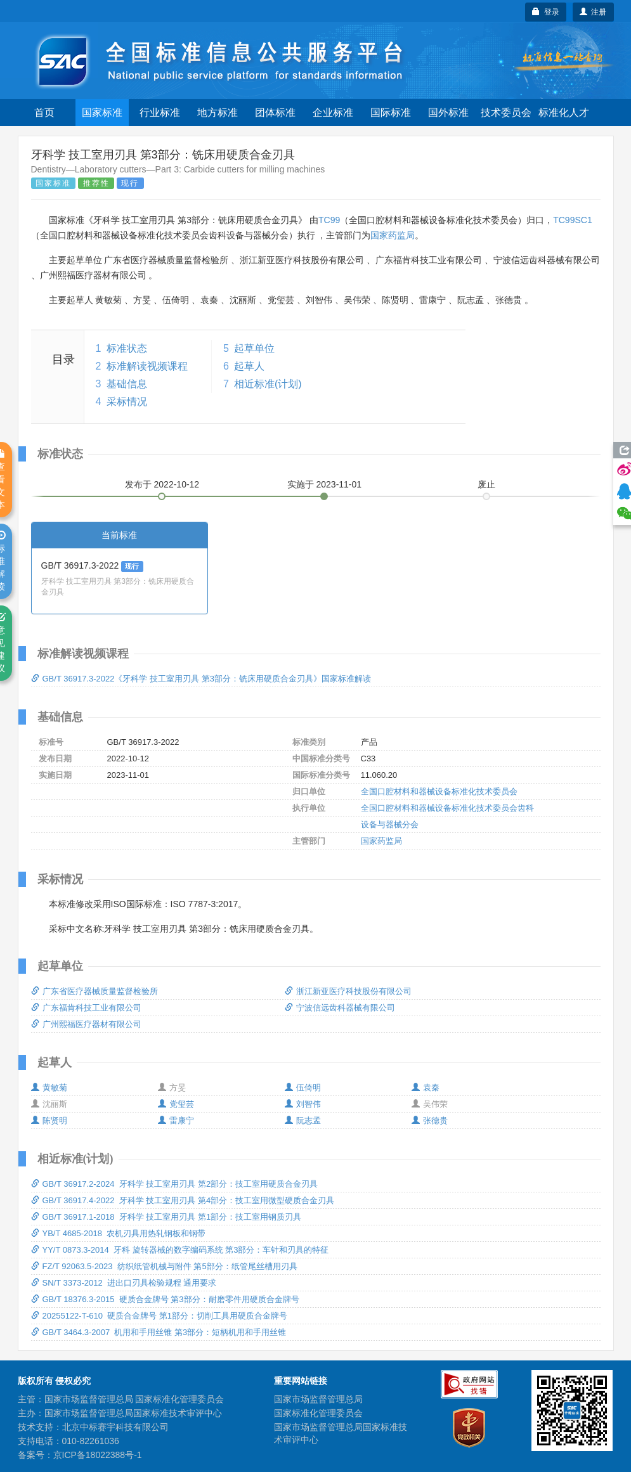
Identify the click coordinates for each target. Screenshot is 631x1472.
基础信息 (127, 383)
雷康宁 (176, 1120)
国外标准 (448, 112)
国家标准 (102, 112)
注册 (593, 12)
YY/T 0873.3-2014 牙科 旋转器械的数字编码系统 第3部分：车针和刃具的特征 (180, 1250)
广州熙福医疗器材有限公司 (86, 1024)
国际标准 (390, 112)
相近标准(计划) (268, 383)
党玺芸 (176, 1104)
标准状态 (127, 348)
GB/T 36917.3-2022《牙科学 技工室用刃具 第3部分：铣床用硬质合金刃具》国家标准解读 (201, 678)
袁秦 (425, 1087)
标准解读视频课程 (147, 366)
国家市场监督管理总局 (318, 1399)
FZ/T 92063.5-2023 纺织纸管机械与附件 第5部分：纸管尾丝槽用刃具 (164, 1266)
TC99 (329, 220)
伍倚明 (303, 1087)
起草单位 (254, 348)
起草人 (249, 366)
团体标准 (275, 112)
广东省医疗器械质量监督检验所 (94, 991)
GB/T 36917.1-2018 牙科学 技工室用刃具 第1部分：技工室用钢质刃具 (166, 1217)
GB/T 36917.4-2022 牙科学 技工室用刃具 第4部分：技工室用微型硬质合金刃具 (183, 1200)
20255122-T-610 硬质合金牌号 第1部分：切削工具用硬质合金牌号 (159, 1315)
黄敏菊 (49, 1087)
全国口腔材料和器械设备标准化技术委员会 (439, 791)
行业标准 (160, 112)
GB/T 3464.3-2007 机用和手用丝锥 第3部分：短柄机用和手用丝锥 (159, 1332)
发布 (162, 484)
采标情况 (127, 401)
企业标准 (333, 112)
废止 (486, 484)
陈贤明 (49, 1120)
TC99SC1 (572, 220)
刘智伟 (303, 1104)
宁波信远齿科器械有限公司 (340, 1007)
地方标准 (217, 112)
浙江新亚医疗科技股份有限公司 (348, 991)
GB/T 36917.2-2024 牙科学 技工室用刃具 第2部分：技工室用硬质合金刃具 (174, 1184)
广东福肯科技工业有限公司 (86, 1007)
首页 (44, 112)
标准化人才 (563, 112)
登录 (545, 12)
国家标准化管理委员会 (318, 1413)
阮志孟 (303, 1120)
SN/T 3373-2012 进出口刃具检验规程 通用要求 (124, 1283)
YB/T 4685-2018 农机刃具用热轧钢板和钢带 (118, 1233)
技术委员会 (506, 112)
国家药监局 (392, 235)
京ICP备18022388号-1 (97, 1455)
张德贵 (430, 1120)
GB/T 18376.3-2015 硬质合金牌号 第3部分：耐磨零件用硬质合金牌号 (165, 1299)
